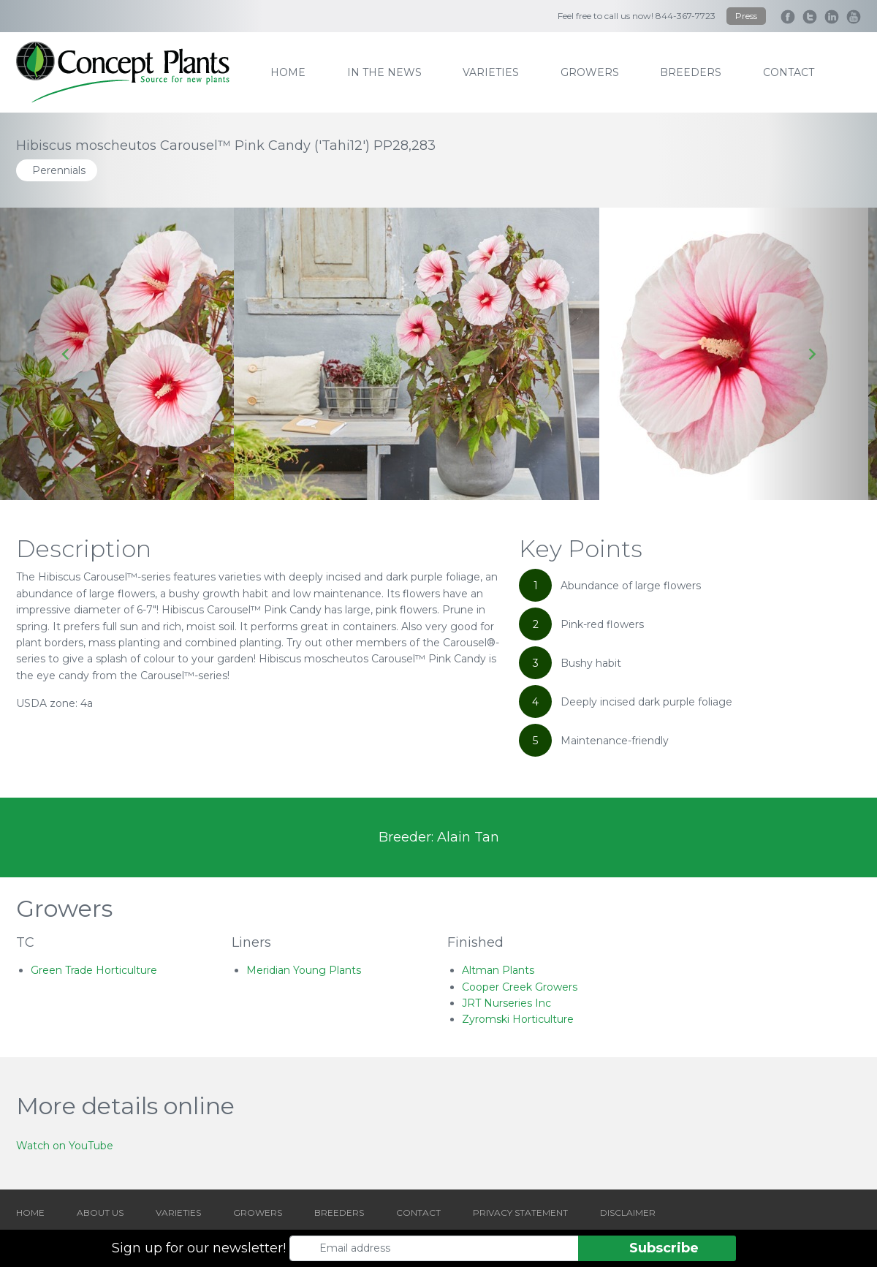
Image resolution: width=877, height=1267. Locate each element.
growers (590, 72)
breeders (690, 72)
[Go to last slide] (66, 354)
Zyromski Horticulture (518, 1019)
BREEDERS (339, 1212)
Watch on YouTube (64, 1145)
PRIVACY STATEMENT (520, 1212)
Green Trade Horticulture (94, 970)
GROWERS (257, 1212)
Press (746, 15)
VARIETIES (178, 1212)
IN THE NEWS (384, 72)
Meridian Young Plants (303, 970)
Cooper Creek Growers (519, 987)
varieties (491, 72)
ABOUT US (100, 1212)
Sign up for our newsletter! (199, 1248)
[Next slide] (811, 354)
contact (788, 72)
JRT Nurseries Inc (506, 1003)
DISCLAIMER (628, 1212)
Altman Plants (498, 970)
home (287, 72)
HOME (30, 1212)
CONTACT (418, 1212)
